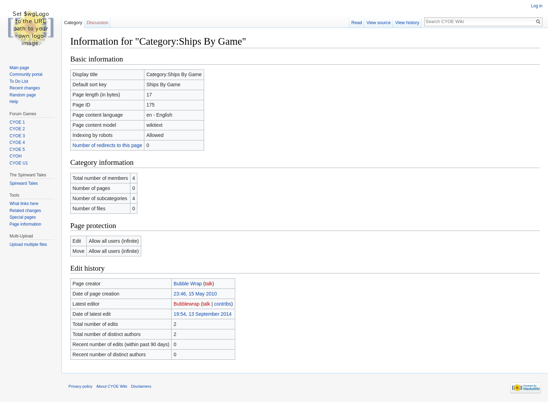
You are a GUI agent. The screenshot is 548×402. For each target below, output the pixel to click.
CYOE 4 (17, 142)
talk (208, 283)
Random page (22, 95)
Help (13, 101)
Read (356, 22)
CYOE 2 (17, 128)
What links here (23, 203)
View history (407, 22)
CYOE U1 (18, 163)
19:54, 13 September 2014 (203, 314)
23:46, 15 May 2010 (195, 294)
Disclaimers (141, 386)
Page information (25, 224)
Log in (536, 5)
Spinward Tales (23, 183)
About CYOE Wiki (111, 386)
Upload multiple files (28, 244)
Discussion (97, 22)
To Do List (18, 81)
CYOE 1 (17, 122)
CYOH (15, 156)
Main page (19, 67)
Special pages (22, 217)
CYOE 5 (17, 149)
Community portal (25, 74)
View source (379, 22)
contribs (222, 304)
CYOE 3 (17, 135)
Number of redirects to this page (107, 145)
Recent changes (24, 88)
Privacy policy (80, 386)
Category (73, 22)
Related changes (25, 210)
